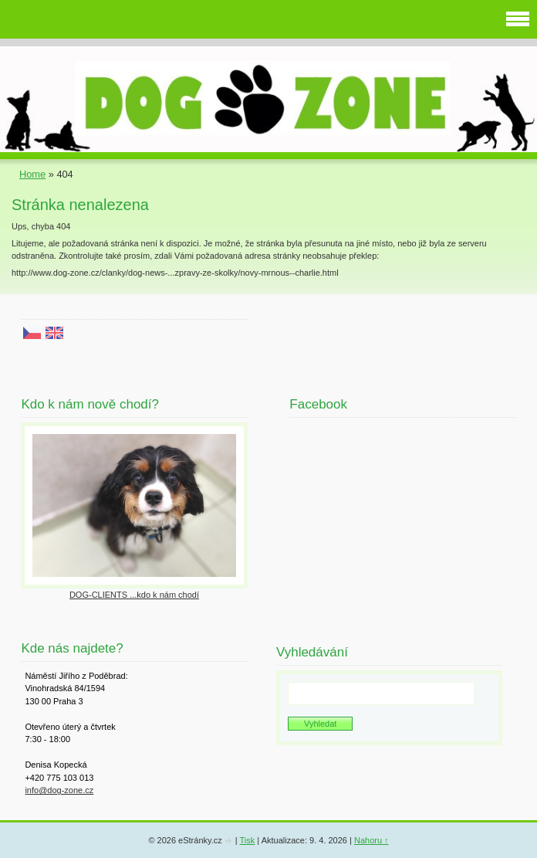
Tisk (247, 840)
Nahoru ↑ (371, 840)
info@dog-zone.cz (59, 790)
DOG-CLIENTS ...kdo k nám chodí (134, 594)
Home (32, 174)
